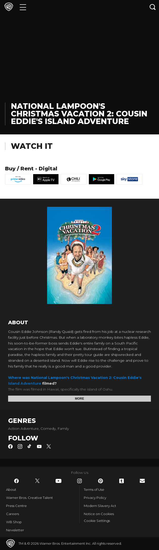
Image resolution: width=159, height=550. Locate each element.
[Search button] (152, 7)
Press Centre (16, 506)
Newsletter (15, 530)
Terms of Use (94, 489)
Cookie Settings (97, 521)
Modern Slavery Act (100, 506)
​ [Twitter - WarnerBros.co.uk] (37, 481)
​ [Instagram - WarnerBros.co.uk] (79, 481)
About (11, 489)
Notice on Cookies (99, 514)
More (79, 398)
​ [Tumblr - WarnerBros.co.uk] (121, 481)
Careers (12, 514)
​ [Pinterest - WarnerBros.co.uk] (100, 480)
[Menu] (23, 7)
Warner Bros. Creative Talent (29, 498)
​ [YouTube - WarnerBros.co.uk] (58, 480)
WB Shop (14, 522)
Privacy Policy (95, 498)
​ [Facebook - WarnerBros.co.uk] (16, 481)
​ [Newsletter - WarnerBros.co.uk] (142, 480)
